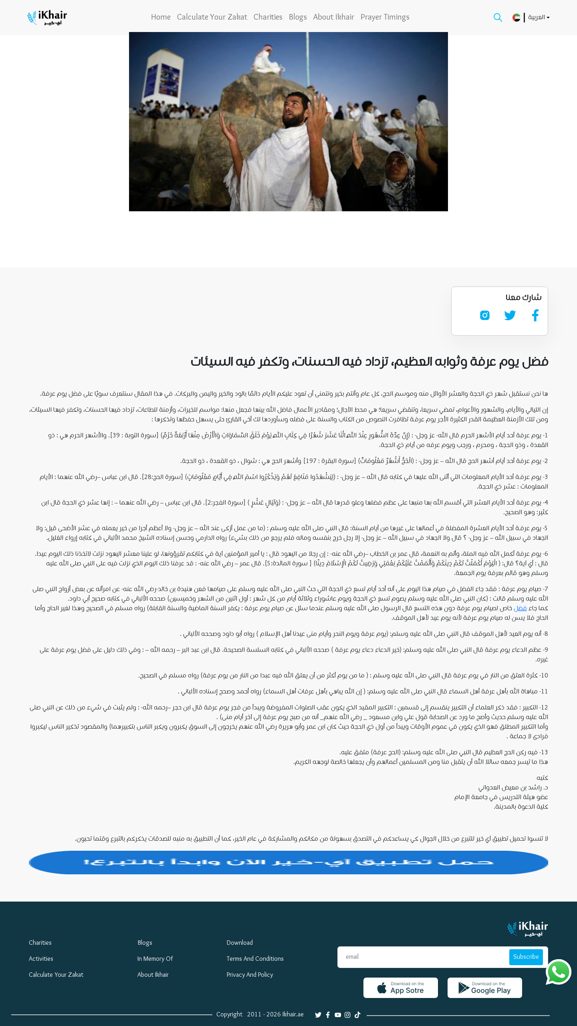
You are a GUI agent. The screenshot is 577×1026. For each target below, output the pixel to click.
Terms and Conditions (255, 959)
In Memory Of (155, 959)
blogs (298, 17)
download (240, 943)
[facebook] (535, 315)
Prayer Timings (385, 17)
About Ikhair (333, 17)
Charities (268, 17)
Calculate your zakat (212, 17)
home (161, 17)
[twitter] (510, 315)
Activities (41, 959)
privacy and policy (250, 975)
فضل (520, 608)
